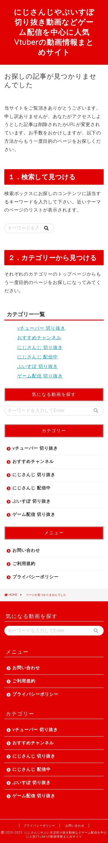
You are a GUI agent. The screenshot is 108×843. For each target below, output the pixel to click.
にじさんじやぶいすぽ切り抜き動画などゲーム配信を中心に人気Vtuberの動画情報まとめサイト (54, 32)
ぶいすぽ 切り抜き (37, 366)
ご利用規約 (23, 563)
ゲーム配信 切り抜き (40, 376)
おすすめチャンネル (39, 337)
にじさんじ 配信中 (37, 357)
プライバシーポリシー (35, 576)
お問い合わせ (26, 550)
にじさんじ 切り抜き (40, 347)
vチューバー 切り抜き (41, 328)
